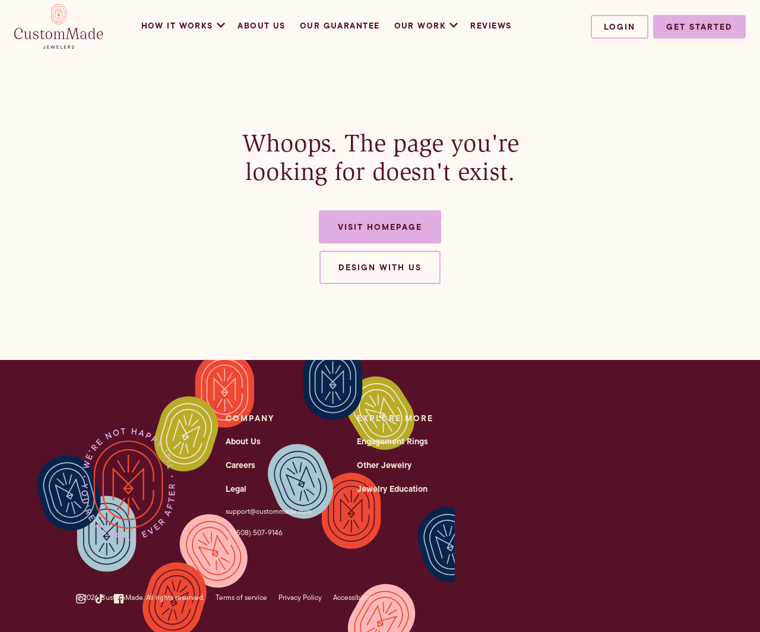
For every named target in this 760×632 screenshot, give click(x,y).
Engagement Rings (392, 441)
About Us (262, 25)
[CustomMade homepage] (58, 45)
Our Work (425, 25)
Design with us (380, 267)
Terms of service (241, 597)
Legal (236, 488)
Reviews (490, 25)
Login (619, 26)
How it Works (182, 25)
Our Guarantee (340, 25)
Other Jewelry (384, 465)
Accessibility (352, 597)
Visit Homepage (380, 226)
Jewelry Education (392, 488)
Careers (240, 465)
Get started (699, 26)
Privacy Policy (300, 597)
